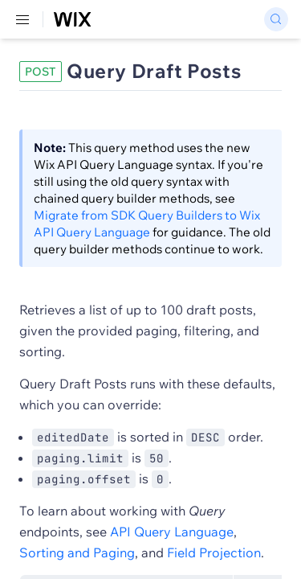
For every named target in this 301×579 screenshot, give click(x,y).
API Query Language (172, 532)
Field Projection (214, 552)
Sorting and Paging (77, 552)
